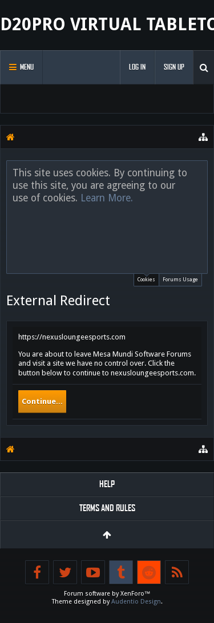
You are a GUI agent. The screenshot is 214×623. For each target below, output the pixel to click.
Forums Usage (180, 279)
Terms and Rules (107, 508)
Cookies (146, 278)
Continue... (42, 401)
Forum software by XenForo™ (107, 593)
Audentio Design (136, 601)
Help (107, 484)
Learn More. (106, 198)
